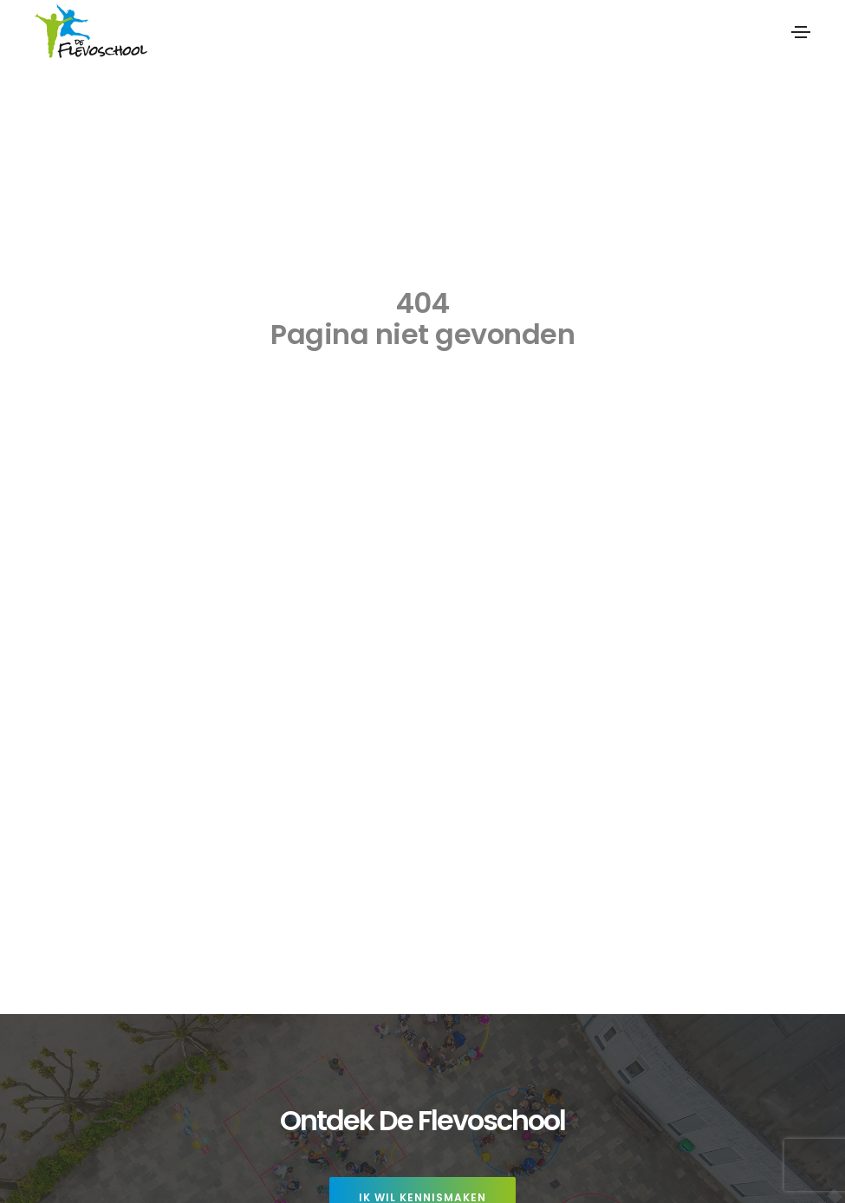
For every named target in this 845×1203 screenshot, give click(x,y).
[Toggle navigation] (800, 32)
